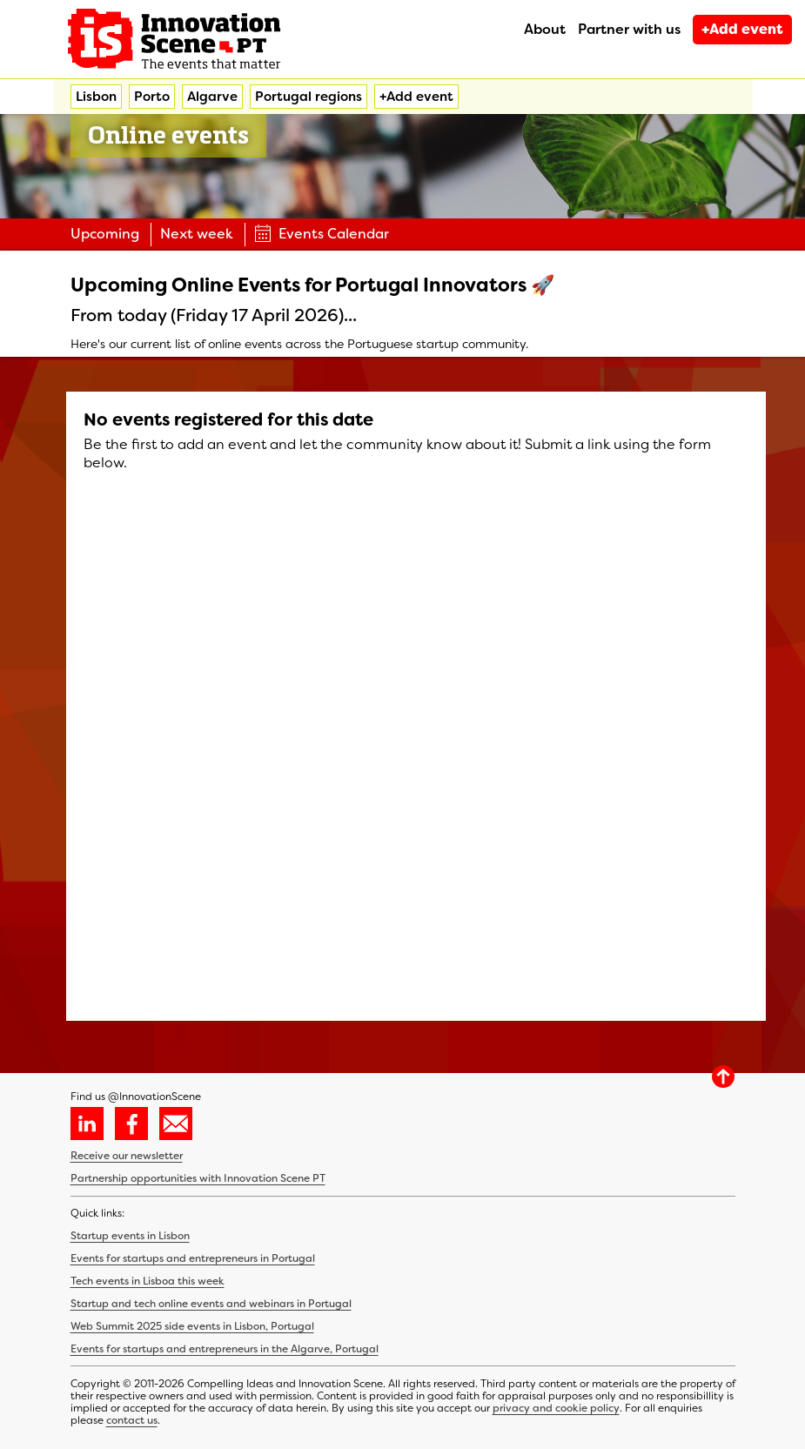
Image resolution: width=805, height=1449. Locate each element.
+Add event (742, 29)
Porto (152, 96)
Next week (196, 234)
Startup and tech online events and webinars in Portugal (211, 1304)
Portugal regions (308, 96)
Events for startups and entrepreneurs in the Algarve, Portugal (224, 1349)
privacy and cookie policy (556, 1408)
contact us (132, 1420)
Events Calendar (321, 234)
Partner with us (629, 29)
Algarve (212, 96)
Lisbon (96, 96)
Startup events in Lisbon (130, 1236)
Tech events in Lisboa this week (147, 1281)
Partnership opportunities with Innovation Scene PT (197, 1178)
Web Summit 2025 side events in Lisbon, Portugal (192, 1326)
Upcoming (104, 234)
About (545, 29)
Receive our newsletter (126, 1156)
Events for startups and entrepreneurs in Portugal (192, 1258)
